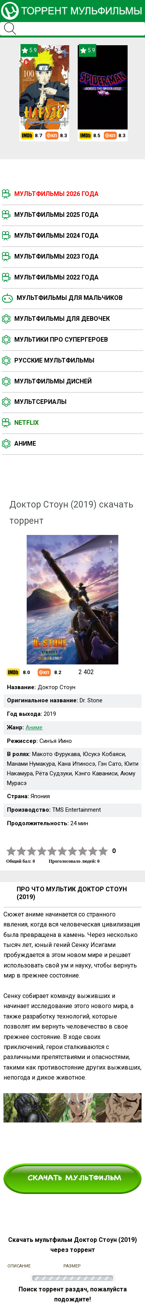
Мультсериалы (40, 401)
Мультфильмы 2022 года (56, 277)
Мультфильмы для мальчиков (70, 297)
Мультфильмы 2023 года (56, 256)
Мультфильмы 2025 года (56, 214)
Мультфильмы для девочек (62, 318)
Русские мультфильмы (54, 360)
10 (103, 851)
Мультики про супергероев (61, 339)
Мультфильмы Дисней (53, 381)
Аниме (25, 443)
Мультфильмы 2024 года (56, 235)
